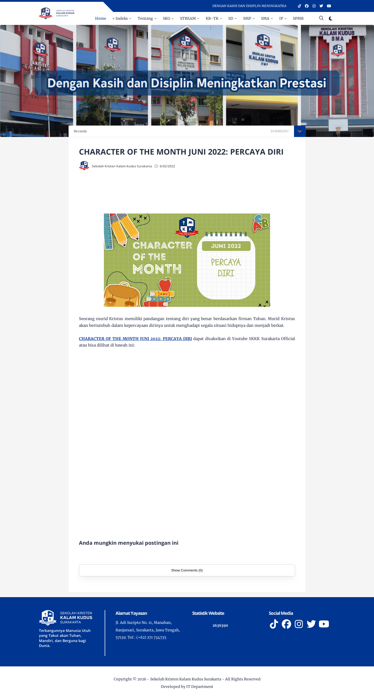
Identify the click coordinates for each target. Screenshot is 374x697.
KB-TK (212, 18)
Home (100, 18)
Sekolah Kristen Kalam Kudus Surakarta (185, 679)
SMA (265, 18)
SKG (166, 18)
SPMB (298, 18)
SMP (247, 18)
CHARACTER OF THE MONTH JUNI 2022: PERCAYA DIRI (135, 338)
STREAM (188, 18)
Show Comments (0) (187, 570)
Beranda (80, 131)
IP (281, 18)
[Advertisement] (197, 192)
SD (230, 18)
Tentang (145, 18)
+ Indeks (120, 18)
